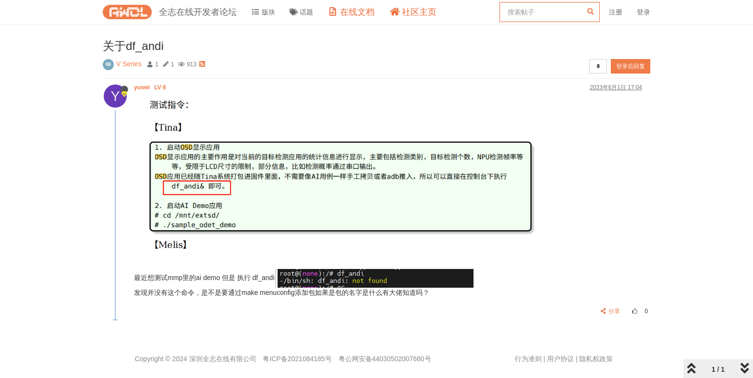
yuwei (151, 87)
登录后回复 (630, 66)
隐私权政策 (596, 359)
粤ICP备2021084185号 (297, 359)
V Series (129, 64)
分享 (610, 311)
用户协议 (560, 359)
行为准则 (528, 359)
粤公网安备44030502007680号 (385, 359)
